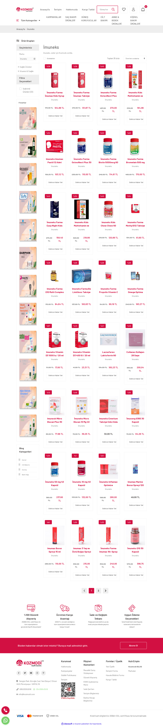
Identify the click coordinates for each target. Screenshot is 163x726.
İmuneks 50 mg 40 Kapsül (54, 483)
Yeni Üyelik (110, 667)
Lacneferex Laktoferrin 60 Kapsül (108, 355)
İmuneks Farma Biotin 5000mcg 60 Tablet (108, 162)
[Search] (107, 9)
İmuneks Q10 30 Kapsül (135, 550)
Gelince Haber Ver (55, 116)
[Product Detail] (54, 66)
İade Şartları (89, 689)
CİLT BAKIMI (104, 19)
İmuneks (30, 29)
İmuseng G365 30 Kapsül (135, 420)
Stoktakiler (51, 58)
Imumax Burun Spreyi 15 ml (54, 550)
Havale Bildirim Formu (115, 675)
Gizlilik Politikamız (68, 675)
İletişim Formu (112, 671)
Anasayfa (45, 9)
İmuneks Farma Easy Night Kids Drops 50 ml (55, 225)
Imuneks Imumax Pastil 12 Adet (54, 161)
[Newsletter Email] (81, 645)
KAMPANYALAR (53, 17)
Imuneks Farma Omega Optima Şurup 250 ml (135, 292)
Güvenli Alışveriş (90, 677)
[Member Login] (133, 9)
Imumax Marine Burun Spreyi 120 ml (135, 485)
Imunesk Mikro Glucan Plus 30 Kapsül (54, 421)
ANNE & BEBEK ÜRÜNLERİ (117, 20)
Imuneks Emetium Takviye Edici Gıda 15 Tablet (108, 421)
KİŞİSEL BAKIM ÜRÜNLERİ (135, 20)
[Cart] (143, 9)
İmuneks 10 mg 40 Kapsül (81, 483)
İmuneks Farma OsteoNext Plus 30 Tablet (81, 162)
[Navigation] (28, 20)
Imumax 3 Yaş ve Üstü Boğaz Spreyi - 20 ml (81, 551)
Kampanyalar (66, 671)
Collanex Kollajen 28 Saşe (135, 354)
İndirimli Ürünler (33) (28, 90)
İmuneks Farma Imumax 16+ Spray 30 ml (108, 551)
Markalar (132, 671)
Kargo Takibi (88, 9)
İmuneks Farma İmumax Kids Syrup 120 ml (54, 95)
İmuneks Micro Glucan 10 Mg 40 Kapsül (81, 421)
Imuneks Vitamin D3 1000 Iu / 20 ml (54, 354)
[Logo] (25, 9)
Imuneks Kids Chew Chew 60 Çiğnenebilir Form (108, 225)
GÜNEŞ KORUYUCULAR (88, 19)
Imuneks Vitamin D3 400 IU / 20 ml (81, 354)
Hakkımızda (72, 9)
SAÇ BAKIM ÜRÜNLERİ (70, 19)
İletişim (58, 9)
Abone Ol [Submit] (133, 645)
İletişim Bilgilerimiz (91, 693)
